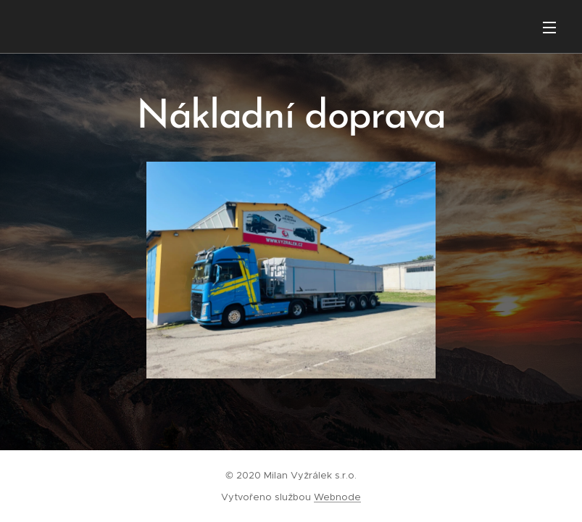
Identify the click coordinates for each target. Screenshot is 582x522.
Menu (549, 27)
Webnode (337, 497)
